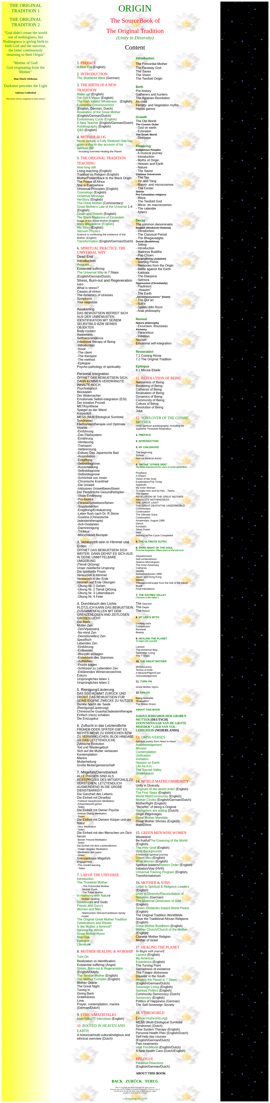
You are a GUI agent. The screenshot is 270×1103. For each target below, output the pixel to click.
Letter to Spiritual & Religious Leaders (162, 886)
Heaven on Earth (148, 762)
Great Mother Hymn (91, 933)
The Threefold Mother (92, 882)
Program (83, 264)
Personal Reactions (149, 1063)
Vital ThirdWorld (147, 1047)
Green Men (144, 857)
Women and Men (89, 909)
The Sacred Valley (149, 769)
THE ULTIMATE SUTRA (153, 541)
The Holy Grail (146, 847)
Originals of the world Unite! (155, 789)
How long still (86, 167)
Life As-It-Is (144, 766)
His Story (84, 227)
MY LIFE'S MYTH (149, 617)
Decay (140, 220)
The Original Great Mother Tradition (102, 919)
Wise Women (145, 861)
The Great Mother (90, 203)
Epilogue (83, 941)
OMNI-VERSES (153, 737)
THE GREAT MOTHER (153, 661)
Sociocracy (143, 997)
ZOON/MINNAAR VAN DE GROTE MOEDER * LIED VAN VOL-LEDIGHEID (161, 726)
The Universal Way (90, 272)
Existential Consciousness (95, 105)
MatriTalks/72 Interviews (94, 1018)
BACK (117, 1081)
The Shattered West (91, 78)
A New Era (84, 67)
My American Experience (145, 960)
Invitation (142, 759)
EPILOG (145, 692)
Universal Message (90, 196)
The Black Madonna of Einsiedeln (100, 217)
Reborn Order (169, 865)
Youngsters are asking (151, 810)
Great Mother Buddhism (153, 926)
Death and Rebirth (90, 214)
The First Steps (146, 792)
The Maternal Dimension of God (158, 901)
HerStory (83, 199)
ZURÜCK (134, 1081)
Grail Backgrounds (149, 851)
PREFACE (145, 434)
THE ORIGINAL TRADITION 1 (26, 8)
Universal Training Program (155, 872)
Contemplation (146, 752)
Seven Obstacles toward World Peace (162, 908)
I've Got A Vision (88, 98)
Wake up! (83, 94)
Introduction (85, 879)
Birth (139, 87)
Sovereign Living (147, 987)
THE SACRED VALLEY (152, 595)
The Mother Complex (92, 979)
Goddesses (85, 902)
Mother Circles (146, 799)
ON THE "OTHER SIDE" (153, 464)
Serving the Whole (90, 930)
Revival (141, 319)
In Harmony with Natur (93, 895)
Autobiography (87, 126)
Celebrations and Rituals (94, 923)
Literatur (83, 944)
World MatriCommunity (152, 796)
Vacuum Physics (88, 231)
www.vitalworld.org (151, 1018)
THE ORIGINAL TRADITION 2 (26, 22)
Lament (141, 954)
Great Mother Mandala (152, 817)
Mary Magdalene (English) (95, 224)
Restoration (145, 351)
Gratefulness (145, 773)
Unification (143, 755)
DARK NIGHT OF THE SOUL (156, 547)
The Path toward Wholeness (97, 101)
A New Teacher (87, 123)
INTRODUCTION (149, 441)
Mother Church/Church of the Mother (162, 929)
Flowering (143, 146)
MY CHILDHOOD (149, 447)
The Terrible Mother (90, 975)
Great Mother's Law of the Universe (102, 206)
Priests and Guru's (90, 905)
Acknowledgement (149, 744)
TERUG (151, 1081)
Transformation (87, 241)
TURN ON (146, 681)
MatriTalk (83, 937)
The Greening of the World (168, 840)
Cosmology (85, 192)
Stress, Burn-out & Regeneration (100, 968)
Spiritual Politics (147, 990)
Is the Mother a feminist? (94, 926)
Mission (141, 748)
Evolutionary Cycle (90, 119)
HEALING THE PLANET (153, 638)
